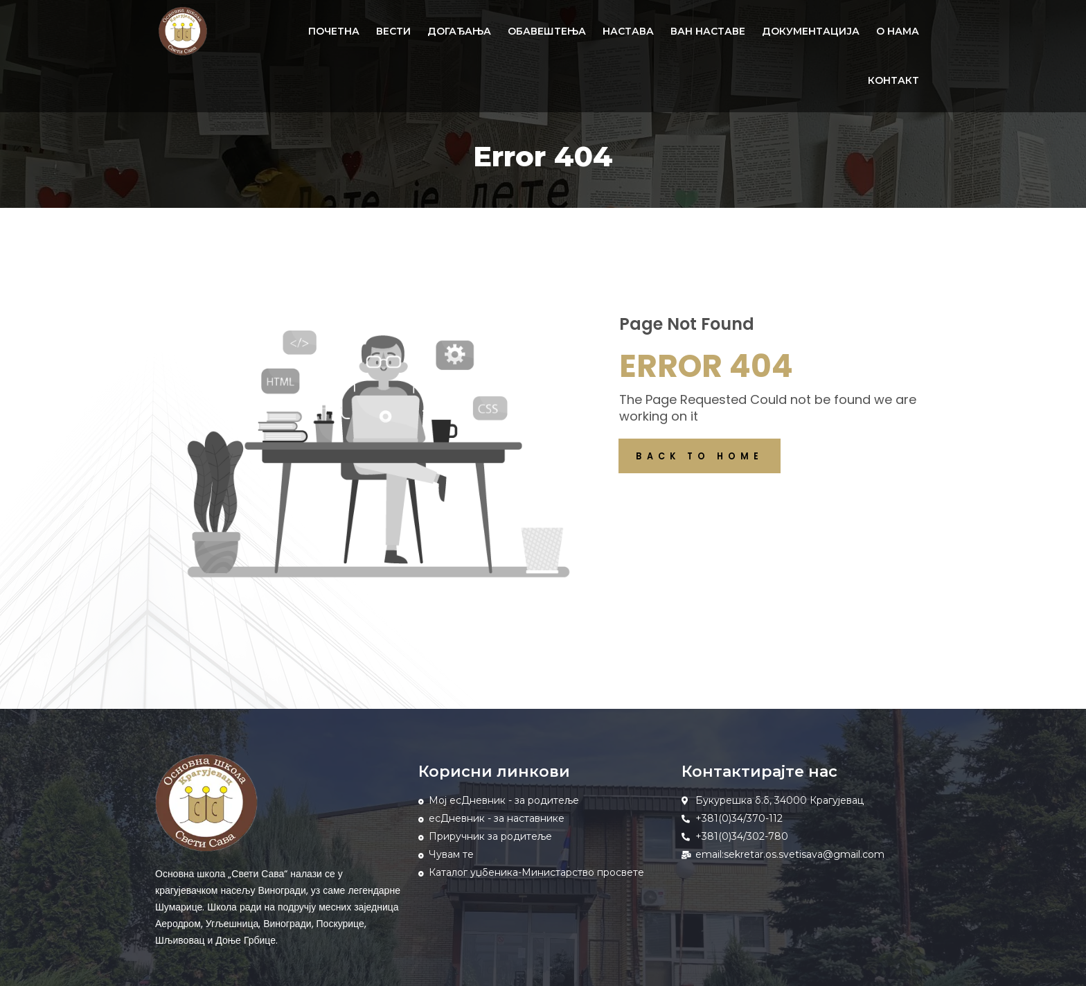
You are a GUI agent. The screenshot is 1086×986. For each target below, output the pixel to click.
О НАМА (897, 31)
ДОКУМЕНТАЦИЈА (811, 31)
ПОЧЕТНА (333, 31)
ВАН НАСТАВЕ (707, 31)
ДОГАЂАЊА (459, 31)
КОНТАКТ (893, 80)
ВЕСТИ (393, 31)
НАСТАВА (628, 31)
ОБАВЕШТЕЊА (547, 31)
